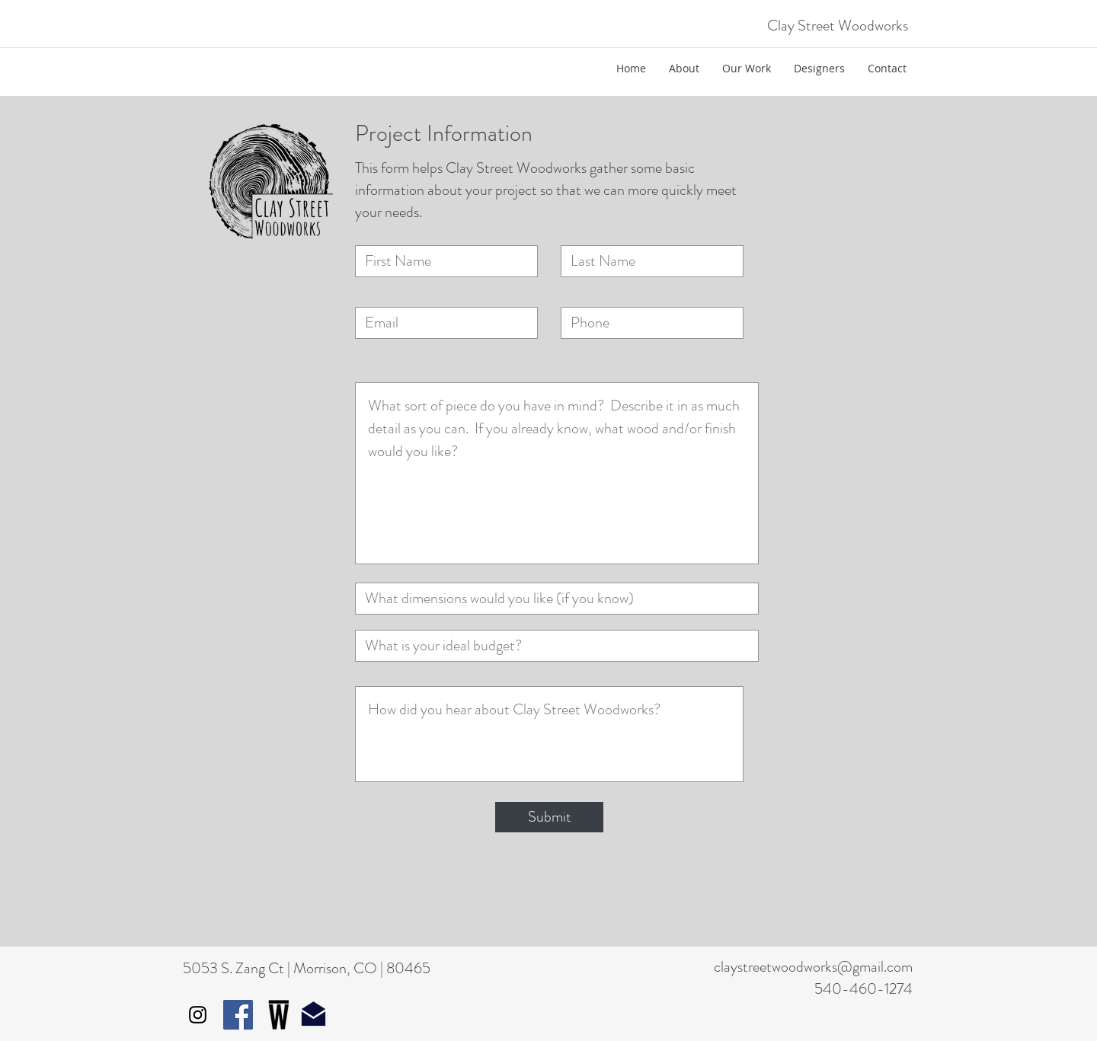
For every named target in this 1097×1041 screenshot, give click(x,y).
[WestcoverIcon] (278, 1015)
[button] (746, 68)
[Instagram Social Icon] (198, 1015)
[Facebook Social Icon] (238, 1015)
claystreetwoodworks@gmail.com (813, 967)
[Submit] (549, 817)
